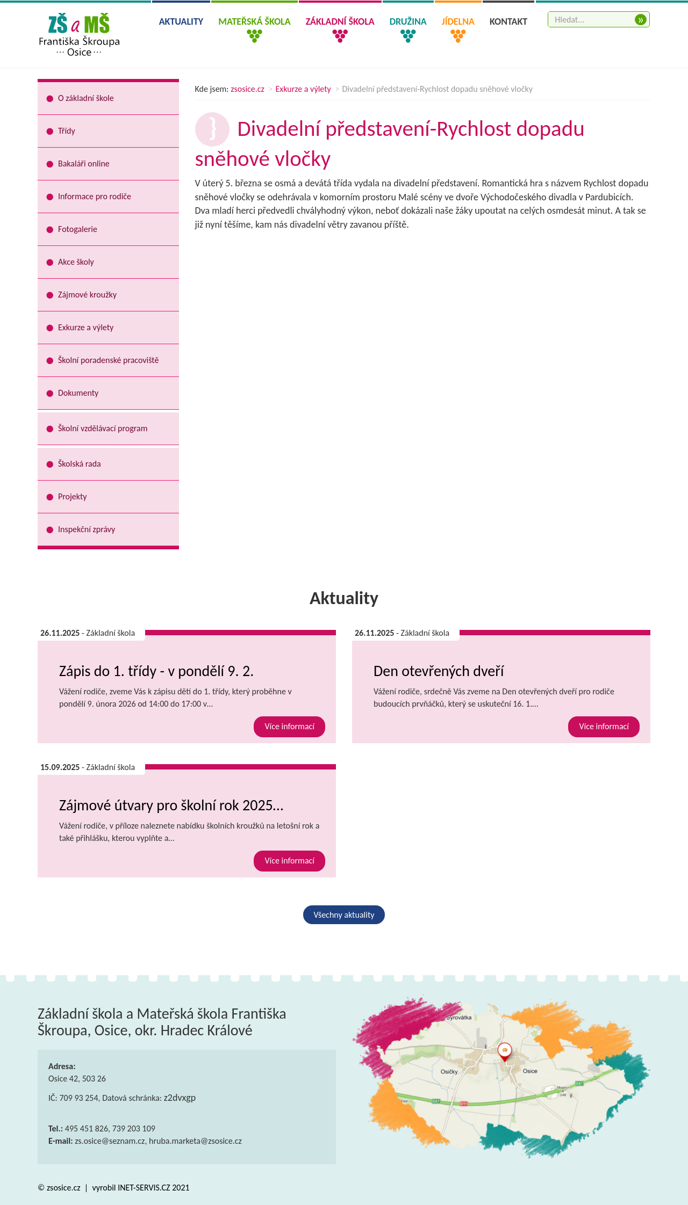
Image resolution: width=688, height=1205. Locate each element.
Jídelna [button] (458, 21)
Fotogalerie (77, 229)
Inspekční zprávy (86, 529)
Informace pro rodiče (94, 196)
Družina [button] (408, 21)
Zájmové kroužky (87, 294)
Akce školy (76, 262)
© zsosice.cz (60, 1187)
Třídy (66, 131)
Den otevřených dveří (439, 671)
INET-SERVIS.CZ (144, 1187)
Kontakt (508, 21)
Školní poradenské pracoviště (108, 360)
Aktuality (181, 21)
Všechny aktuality (344, 915)
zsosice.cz (247, 89)
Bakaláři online (84, 163)
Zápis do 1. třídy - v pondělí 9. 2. (156, 671)
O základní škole (86, 98)
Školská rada (79, 464)
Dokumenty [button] (78, 393)
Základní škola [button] (340, 21)
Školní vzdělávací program (102, 428)
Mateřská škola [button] (254, 21)
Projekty (72, 496)
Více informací (289, 726)
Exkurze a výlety (303, 89)
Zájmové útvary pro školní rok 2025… (171, 805)
